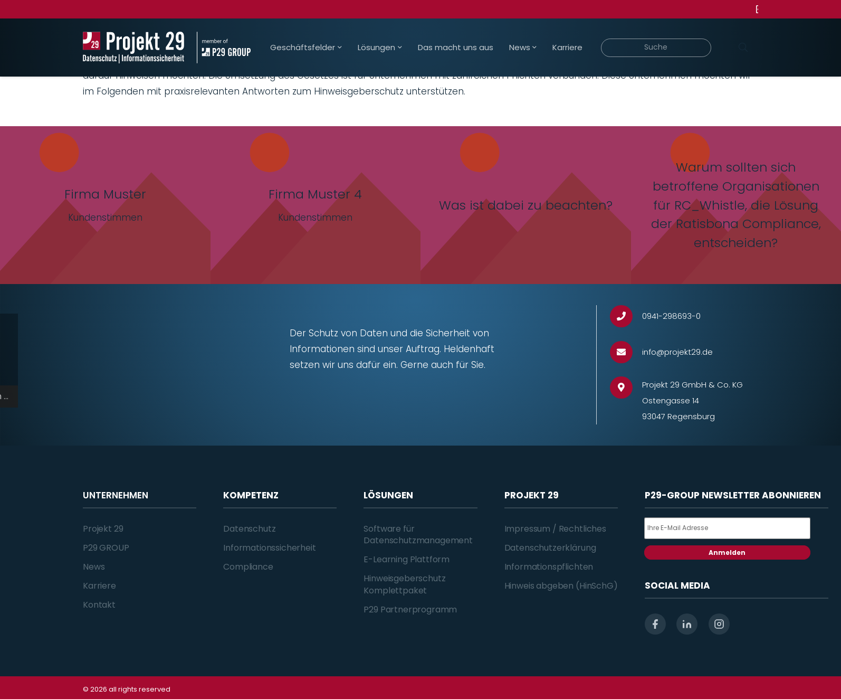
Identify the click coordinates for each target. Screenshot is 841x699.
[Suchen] (743, 47)
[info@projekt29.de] (626, 352)
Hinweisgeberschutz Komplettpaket (404, 584)
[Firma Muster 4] (316, 205)
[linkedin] (686, 624)
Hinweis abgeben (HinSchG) (561, 586)
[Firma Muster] (105, 205)
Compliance (248, 567)
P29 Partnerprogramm (410, 609)
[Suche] (656, 48)
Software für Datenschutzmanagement (418, 534)
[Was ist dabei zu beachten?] (525, 205)
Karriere (99, 586)
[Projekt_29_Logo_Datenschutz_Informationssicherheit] (133, 47)
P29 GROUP (106, 548)
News (93, 567)
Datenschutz (249, 529)
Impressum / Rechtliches (555, 529)
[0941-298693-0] (626, 316)
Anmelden (727, 552)
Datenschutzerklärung (550, 548)
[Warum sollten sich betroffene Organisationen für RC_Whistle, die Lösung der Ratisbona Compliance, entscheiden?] (736, 205)
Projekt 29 (103, 529)
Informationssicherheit (269, 548)
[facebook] (655, 624)
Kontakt (99, 605)
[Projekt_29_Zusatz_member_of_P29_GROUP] (223, 47)
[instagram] (719, 624)
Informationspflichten (549, 567)
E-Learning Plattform (407, 559)
